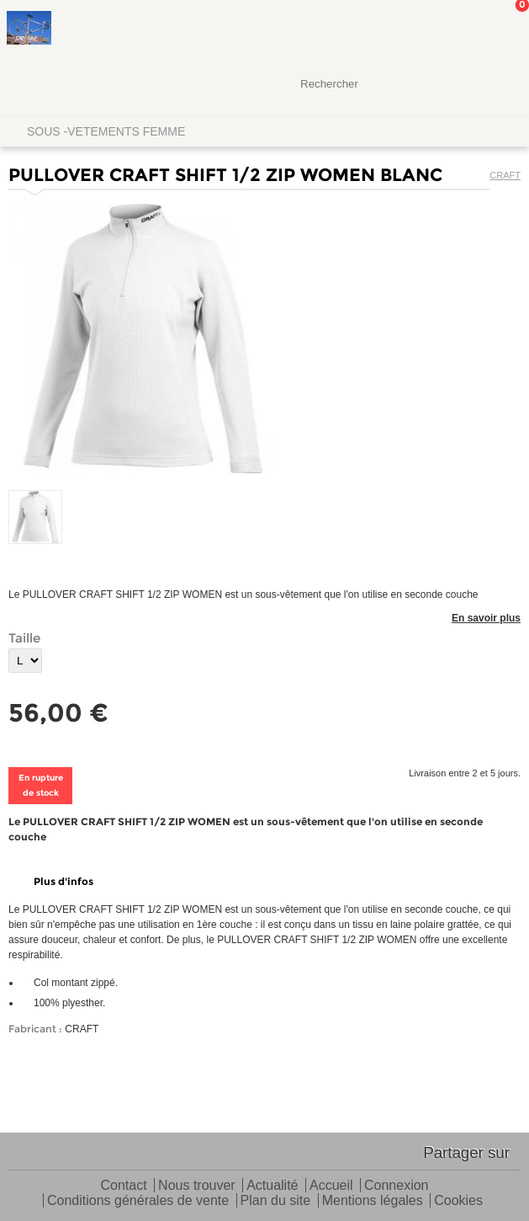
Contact (124, 1186)
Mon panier (502, 29)
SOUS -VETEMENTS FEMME (106, 131)
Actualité (272, 1186)
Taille (24, 638)
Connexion (396, 1186)
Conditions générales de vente (138, 1201)
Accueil (331, 1186)
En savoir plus (486, 618)
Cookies (458, 1201)
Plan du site (276, 1201)
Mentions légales (372, 1201)
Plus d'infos (63, 881)
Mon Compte (453, 29)
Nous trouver (196, 1186)
